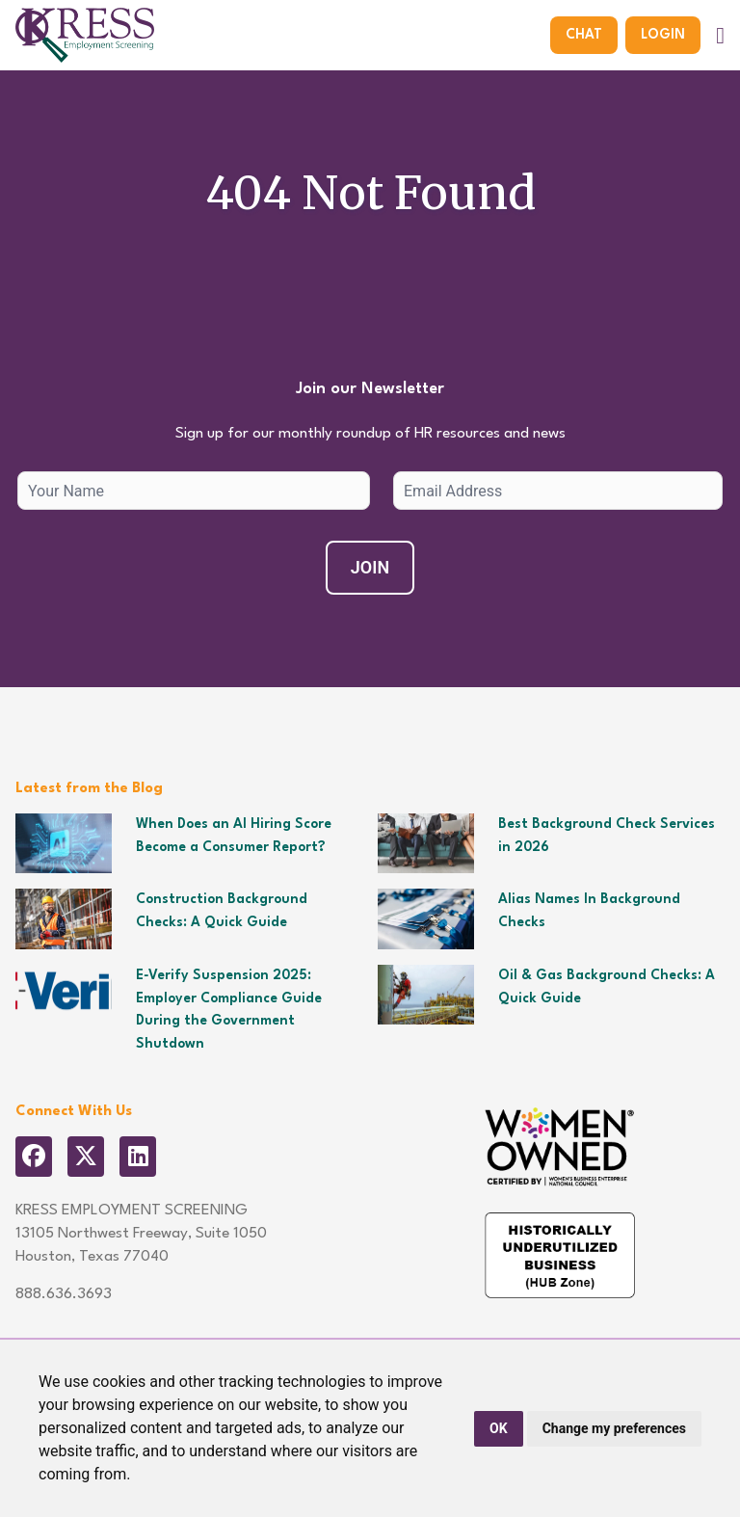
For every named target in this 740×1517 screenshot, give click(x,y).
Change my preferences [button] (614, 1428)
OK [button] (498, 1428)
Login (663, 34)
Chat (584, 34)
